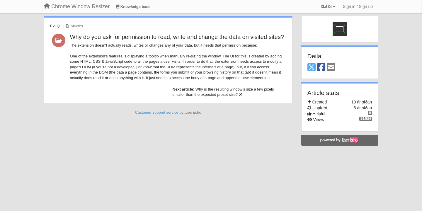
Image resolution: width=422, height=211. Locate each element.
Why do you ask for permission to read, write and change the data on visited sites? (177, 37)
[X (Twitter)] (311, 67)
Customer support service (156, 112)
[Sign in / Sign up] (358, 6)
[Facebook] (321, 67)
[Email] (331, 67)
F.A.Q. (55, 26)
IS (328, 6)
